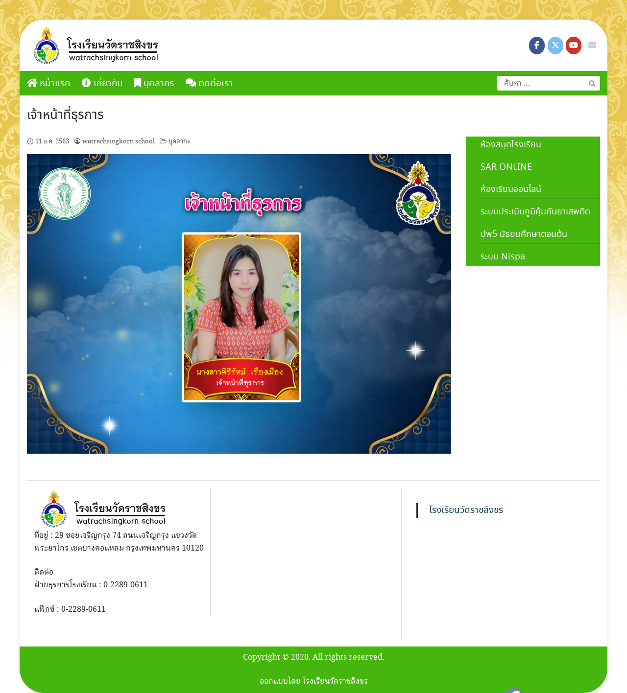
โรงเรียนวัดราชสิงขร (466, 510)
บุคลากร (154, 84)
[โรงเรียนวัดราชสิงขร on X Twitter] (555, 45)
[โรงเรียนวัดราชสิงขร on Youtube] (573, 45)
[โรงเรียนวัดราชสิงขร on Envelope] (592, 45)
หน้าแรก (48, 84)
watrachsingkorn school (118, 141)
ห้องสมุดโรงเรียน (511, 145)
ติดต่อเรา (209, 84)
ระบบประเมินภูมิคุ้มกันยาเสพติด (535, 212)
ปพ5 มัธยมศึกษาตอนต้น (524, 234)
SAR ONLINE (506, 167)
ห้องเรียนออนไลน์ (511, 189)
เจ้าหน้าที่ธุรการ (65, 115)
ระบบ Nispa (503, 257)
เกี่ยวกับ (102, 84)
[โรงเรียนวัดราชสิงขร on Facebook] (537, 45)
